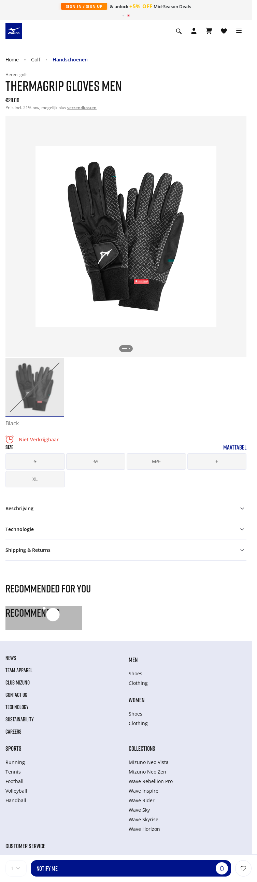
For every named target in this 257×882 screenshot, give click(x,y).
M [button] (96, 461)
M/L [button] (156, 461)
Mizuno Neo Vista (149, 762)
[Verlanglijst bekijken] (223, 31)
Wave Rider (142, 800)
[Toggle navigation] (239, 31)
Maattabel (234, 447)
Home (12, 59)
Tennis (13, 771)
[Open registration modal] (193, 31)
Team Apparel (18, 670)
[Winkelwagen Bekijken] (208, 31)
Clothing (138, 683)
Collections (142, 748)
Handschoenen (70, 59)
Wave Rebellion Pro (151, 781)
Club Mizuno (17, 682)
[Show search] (178, 31)
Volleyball (16, 791)
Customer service (25, 846)
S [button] (35, 461)
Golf (35, 59)
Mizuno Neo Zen (147, 771)
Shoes (135, 673)
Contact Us (16, 694)
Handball (15, 800)
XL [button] (35, 479)
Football (14, 781)
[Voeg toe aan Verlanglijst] (243, 868)
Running (15, 762)
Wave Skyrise (143, 819)
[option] (34, 387)
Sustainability (19, 719)
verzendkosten (82, 108)
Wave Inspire (143, 791)
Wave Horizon (144, 829)
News (10, 658)
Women (136, 700)
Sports (13, 748)
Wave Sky (139, 810)
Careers (13, 731)
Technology (17, 707)
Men (133, 659)
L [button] (217, 461)
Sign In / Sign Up (84, 6)
